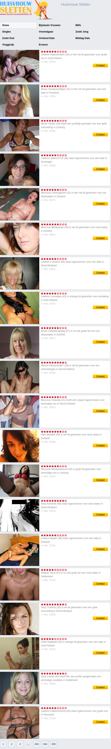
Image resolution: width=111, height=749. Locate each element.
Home (5, 25)
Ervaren (43, 44)
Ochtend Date (47, 38)
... (28, 744)
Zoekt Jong (82, 31)
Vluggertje (8, 44)
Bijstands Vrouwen (49, 25)
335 (54, 744)
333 (37, 744)
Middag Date (83, 38)
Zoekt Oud (8, 38)
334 (45, 744)
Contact (100, 65)
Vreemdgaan (46, 31)
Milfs (78, 25)
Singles (6, 31)
